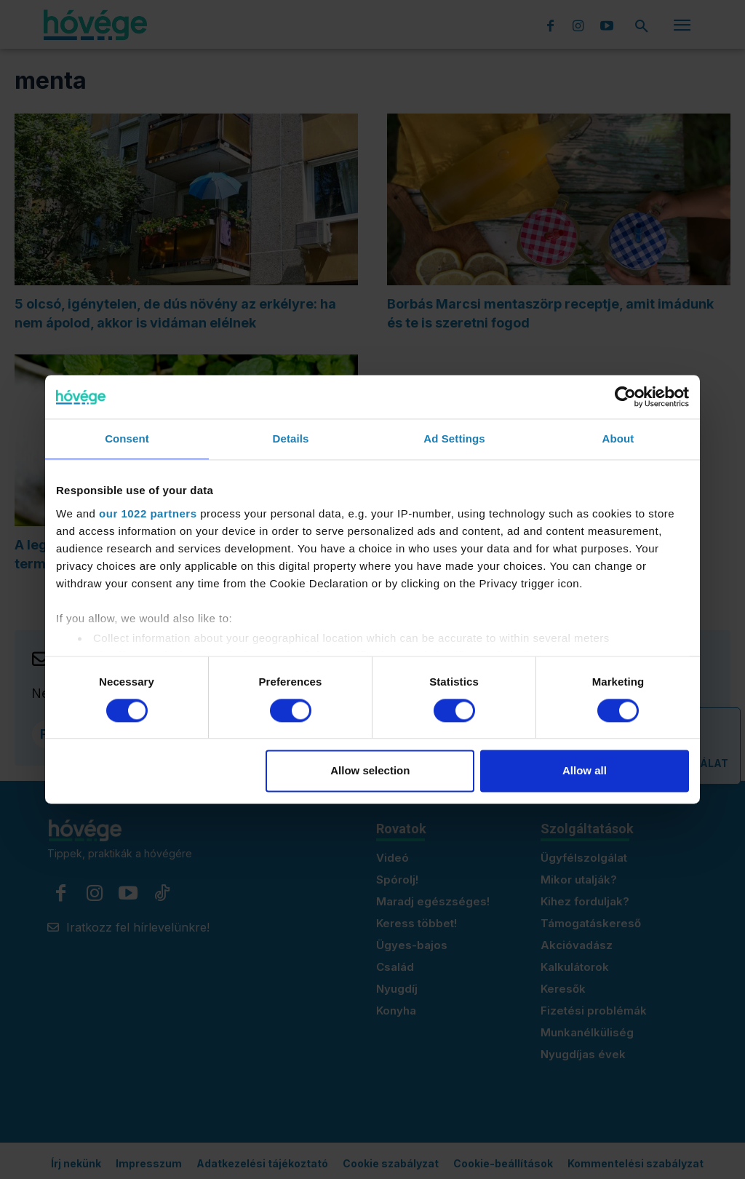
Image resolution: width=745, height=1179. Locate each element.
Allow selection (370, 771)
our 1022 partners (147, 513)
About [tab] (618, 438)
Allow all (584, 771)
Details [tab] (291, 438)
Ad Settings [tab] (454, 438)
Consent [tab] (127, 438)
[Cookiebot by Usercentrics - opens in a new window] (625, 397)
